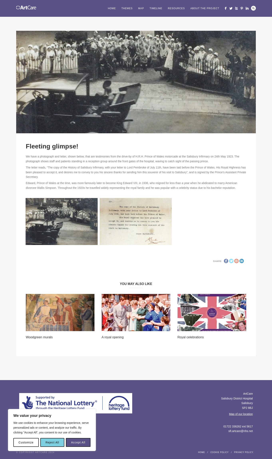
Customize (26, 442)
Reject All (52, 442)
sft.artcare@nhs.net (240, 431)
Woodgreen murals (39, 337)
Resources (176, 8)
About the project (204, 8)
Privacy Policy (243, 452)
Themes (127, 8)
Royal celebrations (191, 337)
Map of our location (241, 414)
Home (112, 8)
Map (141, 8)
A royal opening (113, 337)
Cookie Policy (219, 452)
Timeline (156, 8)
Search (253, 8)
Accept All (78, 442)
